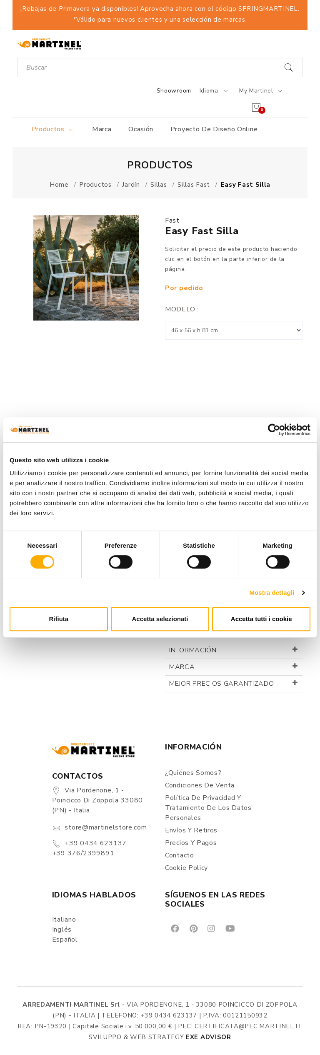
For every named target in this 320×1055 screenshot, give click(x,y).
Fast (172, 220)
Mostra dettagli (271, 592)
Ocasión (140, 129)
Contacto (179, 855)
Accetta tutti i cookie (261, 618)
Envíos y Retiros (191, 830)
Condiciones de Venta (200, 785)
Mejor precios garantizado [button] (221, 683)
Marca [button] (182, 667)
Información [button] (193, 650)
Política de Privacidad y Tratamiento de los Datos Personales (208, 807)
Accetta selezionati (160, 618)
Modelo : (182, 309)
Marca (102, 129)
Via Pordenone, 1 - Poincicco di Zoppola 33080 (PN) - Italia (97, 800)
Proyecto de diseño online (214, 129)
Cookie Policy (186, 867)
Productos (53, 129)
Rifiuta (58, 618)
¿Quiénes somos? (193, 772)
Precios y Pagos (191, 842)
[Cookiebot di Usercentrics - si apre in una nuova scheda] (274, 430)
